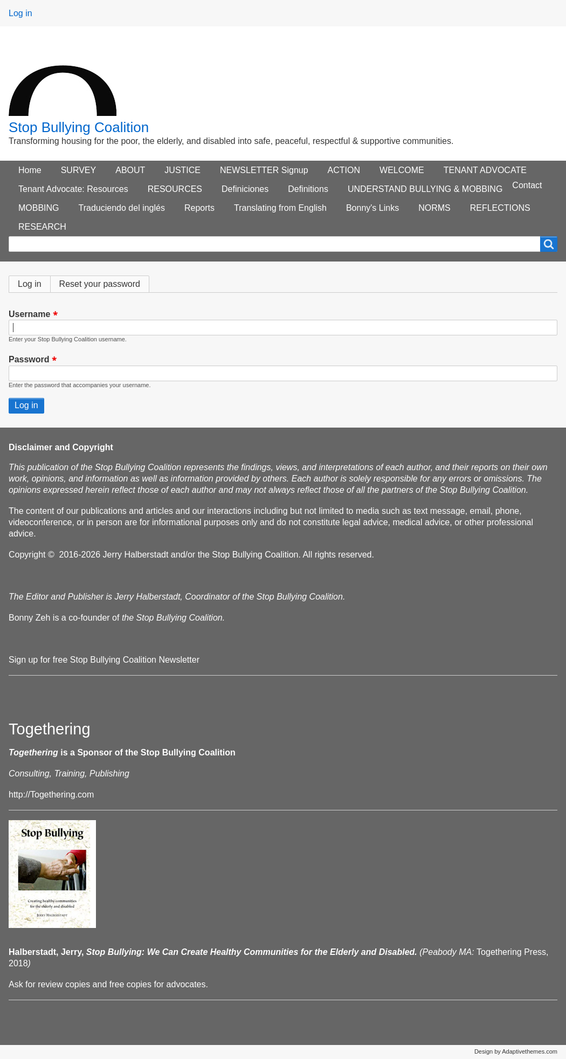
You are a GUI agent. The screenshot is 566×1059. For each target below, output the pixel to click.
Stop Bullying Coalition (79, 127)
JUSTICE (182, 170)
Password (29, 360)
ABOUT (130, 170)
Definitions (308, 189)
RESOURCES (175, 189)
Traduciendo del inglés (122, 207)
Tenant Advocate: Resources (73, 189)
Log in (20, 13)
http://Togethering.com (51, 794)
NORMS (434, 207)
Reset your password (99, 283)
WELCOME (401, 170)
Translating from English (280, 207)
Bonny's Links (372, 207)
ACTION (344, 170)
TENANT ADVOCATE (485, 170)
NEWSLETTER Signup (264, 170)
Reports (199, 207)
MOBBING (38, 207)
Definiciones (245, 189)
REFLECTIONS (500, 207)
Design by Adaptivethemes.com (515, 1051)
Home (30, 170)
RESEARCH (42, 226)
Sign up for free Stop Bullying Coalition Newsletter (104, 659)
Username (29, 314)
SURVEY (78, 170)
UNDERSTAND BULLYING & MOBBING (425, 189)
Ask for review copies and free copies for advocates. (108, 984)
